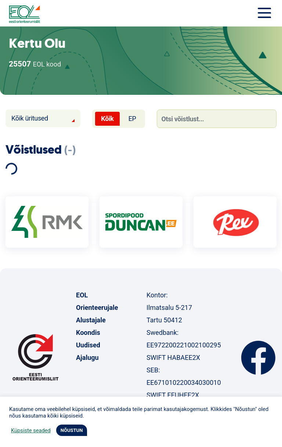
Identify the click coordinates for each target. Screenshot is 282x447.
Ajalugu (87, 357)
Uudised (88, 345)
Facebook (258, 358)
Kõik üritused (29, 118)
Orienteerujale (97, 307)
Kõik (107, 118)
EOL (82, 295)
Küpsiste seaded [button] (31, 430)
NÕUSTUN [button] (72, 430)
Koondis (88, 332)
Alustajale (91, 320)
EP (132, 118)
